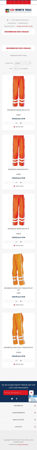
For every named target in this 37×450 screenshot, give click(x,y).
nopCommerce (22, 445)
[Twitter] (12, 398)
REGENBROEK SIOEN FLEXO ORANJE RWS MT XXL (18, 289)
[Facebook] (16, 398)
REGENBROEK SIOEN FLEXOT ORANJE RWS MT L (18, 348)
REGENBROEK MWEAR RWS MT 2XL (18, 110)
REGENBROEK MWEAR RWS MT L (18, 169)
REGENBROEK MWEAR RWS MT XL (18, 229)
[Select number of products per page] (16, 68)
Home (8, 20)
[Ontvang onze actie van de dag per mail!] (15, 392)
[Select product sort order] (22, 63)
